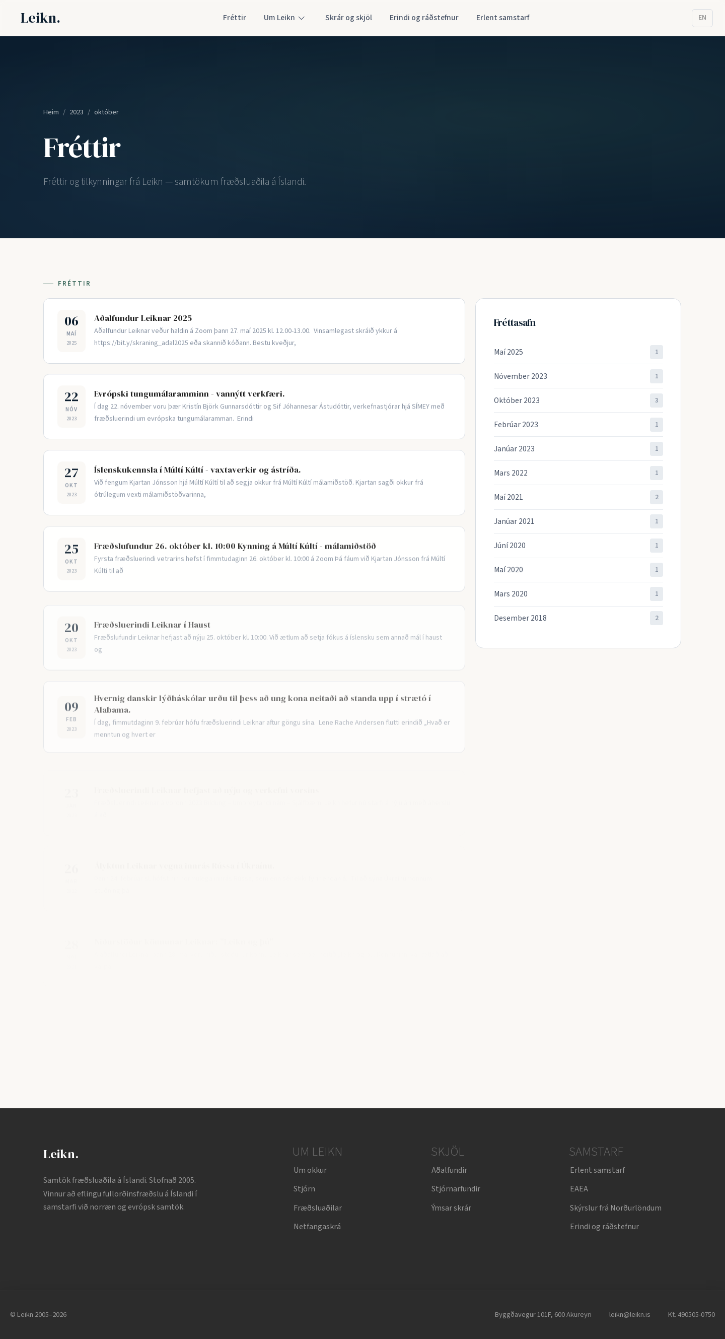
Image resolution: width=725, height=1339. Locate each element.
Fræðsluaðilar (318, 1208)
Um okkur (310, 1170)
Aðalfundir (449, 1170)
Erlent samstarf (597, 1170)
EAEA (579, 1188)
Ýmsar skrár (451, 1208)
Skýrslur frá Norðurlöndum (616, 1208)
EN (702, 18)
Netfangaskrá (317, 1226)
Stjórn (304, 1188)
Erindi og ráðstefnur (604, 1226)
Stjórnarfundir (455, 1188)
